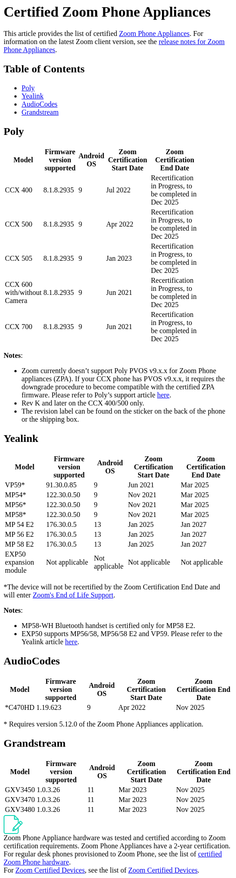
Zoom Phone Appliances (154, 33)
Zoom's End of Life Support (73, 595)
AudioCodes (39, 104)
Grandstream (40, 112)
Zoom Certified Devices (50, 870)
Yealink (33, 96)
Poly (28, 88)
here (163, 395)
